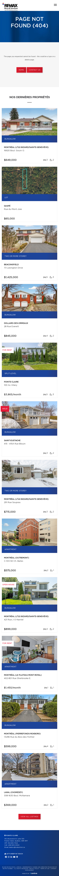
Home (21, 70)
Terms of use (44, 868)
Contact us (34, 70)
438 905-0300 (13, 845)
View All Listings (29, 816)
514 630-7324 (13, 843)
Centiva (33, 873)
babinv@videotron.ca (17, 847)
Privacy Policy (34, 868)
